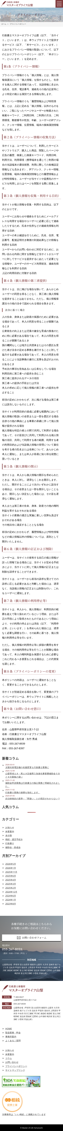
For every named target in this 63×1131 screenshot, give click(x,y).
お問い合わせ (11, 1062)
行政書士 (9, 843)
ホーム (3, 24)
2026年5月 (10, 863)
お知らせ (9, 827)
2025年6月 (10, 875)
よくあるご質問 (13, 1040)
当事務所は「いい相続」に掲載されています (24, 1113)
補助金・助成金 (13, 847)
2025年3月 (10, 883)
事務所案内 (10, 1036)
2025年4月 (10, 879)
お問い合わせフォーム (31, 938)
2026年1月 (10, 868)
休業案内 (9, 831)
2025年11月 (11, 872)
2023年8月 (10, 903)
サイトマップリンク (15, 1070)
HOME (8, 1028)
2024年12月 (11, 891)
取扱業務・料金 (13, 1032)
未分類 (8, 835)
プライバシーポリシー (18, 24)
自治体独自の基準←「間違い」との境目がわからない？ (32, 798)
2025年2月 (10, 887)
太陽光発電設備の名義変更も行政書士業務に (27, 767)
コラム (8, 1058)
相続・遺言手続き (14, 839)
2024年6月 (10, 895)
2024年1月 (10, 899)
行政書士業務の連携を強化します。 (22, 792)
